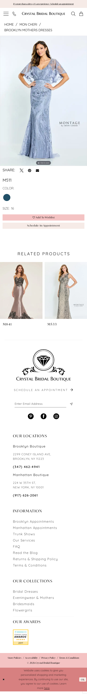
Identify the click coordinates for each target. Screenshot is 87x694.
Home (9, 25)
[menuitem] (6, 14)
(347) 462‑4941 (26, 469)
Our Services (24, 543)
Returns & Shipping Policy (35, 562)
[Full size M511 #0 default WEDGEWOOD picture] (43, 101)
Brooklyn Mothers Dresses (28, 30)
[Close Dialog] (4, 682)
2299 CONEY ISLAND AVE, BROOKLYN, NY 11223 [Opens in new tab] (32, 459)
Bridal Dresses (25, 594)
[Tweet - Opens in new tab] (21, 171)
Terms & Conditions (30, 568)
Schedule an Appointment (43, 227)
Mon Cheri (28, 25)
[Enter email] (44, 406)
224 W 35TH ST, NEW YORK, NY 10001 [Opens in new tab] (28, 488)
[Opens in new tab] (20, 640)
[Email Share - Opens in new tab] (37, 170)
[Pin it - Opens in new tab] (29, 171)
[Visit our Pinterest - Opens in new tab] (31, 419)
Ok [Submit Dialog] (82, 682)
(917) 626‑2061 (25, 498)
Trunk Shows (24, 537)
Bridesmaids (23, 607)
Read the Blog (25, 556)
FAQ (16, 549)
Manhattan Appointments (35, 530)
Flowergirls (22, 613)
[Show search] (73, 14)
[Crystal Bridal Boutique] (43, 14)
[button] (6, 14)
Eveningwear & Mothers (33, 600)
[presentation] (21, 292)
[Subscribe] (70, 406)
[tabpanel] (43, 101)
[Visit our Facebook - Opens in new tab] (43, 419)
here (47, 691)
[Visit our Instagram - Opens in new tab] (56, 419)
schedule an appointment (44, 392)
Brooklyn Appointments (33, 524)
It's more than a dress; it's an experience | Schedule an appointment (43, 4)
